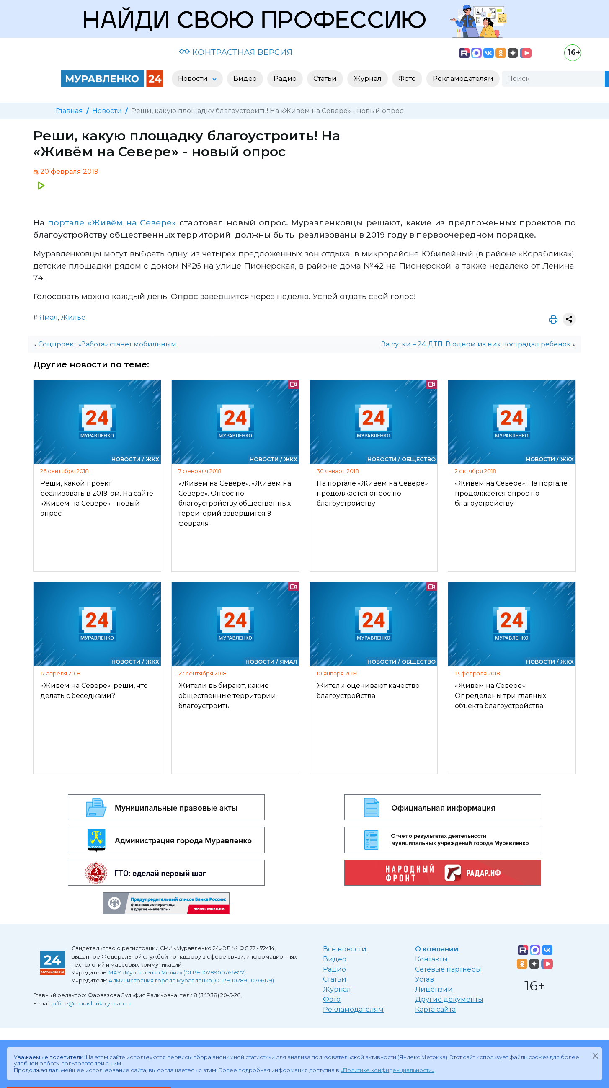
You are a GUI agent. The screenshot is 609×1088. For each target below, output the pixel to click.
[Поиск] (553, 79)
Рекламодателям (353, 1009)
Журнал (337, 989)
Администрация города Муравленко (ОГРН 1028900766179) (191, 980)
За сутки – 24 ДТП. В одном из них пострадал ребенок (476, 344)
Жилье (73, 317)
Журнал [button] (368, 79)
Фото (332, 999)
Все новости (344, 949)
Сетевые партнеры (448, 969)
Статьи (334, 979)
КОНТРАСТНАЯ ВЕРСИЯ (235, 52)
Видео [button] (245, 79)
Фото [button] (407, 79)
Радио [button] (285, 79)
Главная (69, 111)
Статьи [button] (325, 79)
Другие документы (449, 999)
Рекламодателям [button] (463, 79)
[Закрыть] (595, 1055)
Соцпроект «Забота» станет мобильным (107, 344)
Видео (334, 959)
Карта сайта (435, 1009)
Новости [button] (193, 79)
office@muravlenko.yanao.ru (91, 1003)
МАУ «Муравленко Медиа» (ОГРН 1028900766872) (177, 972)
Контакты (431, 959)
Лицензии (434, 989)
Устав (424, 979)
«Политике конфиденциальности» (387, 1070)
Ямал (48, 317)
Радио (334, 969)
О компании (436, 949)
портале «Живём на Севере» (112, 222)
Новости (107, 111)
